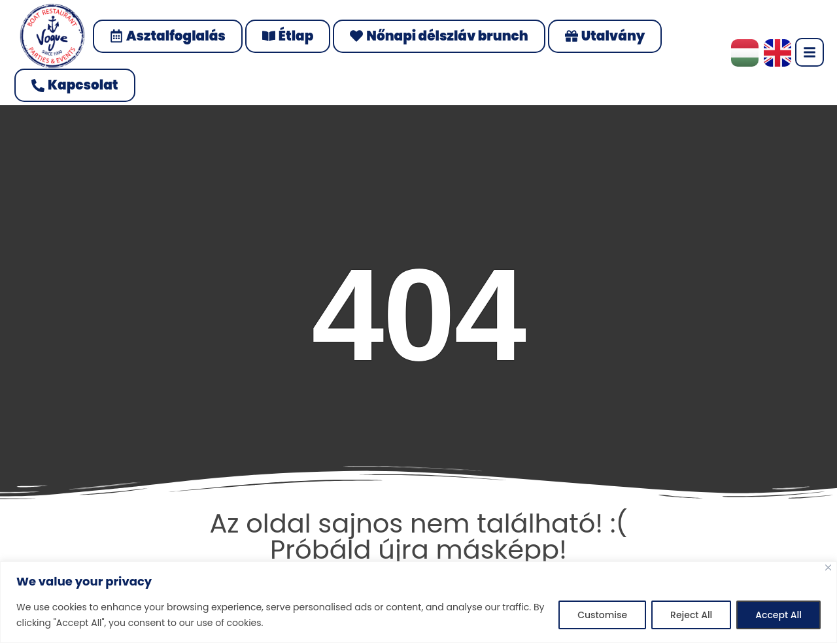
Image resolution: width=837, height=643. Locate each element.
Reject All (691, 614)
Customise (602, 614)
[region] (418, 602)
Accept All (778, 614)
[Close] (828, 567)
